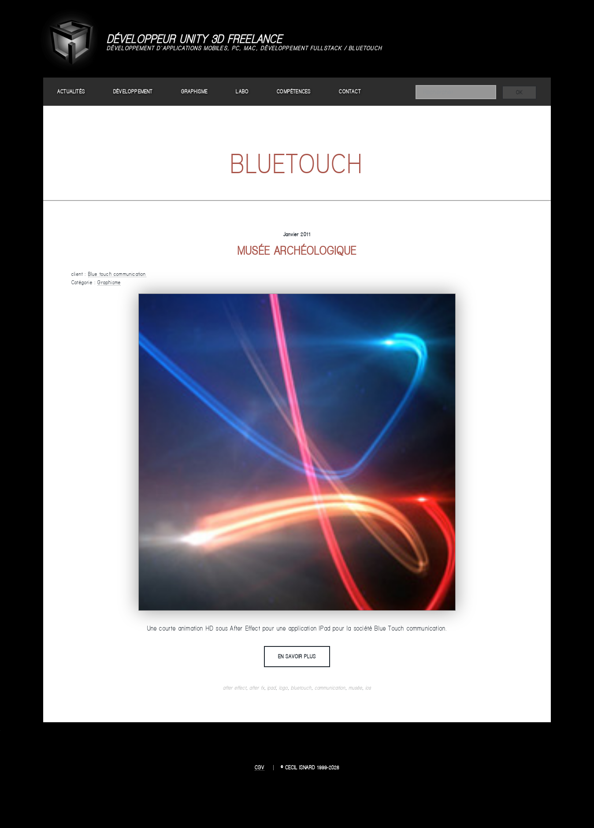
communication (330, 688)
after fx (256, 688)
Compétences (294, 91)
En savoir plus (297, 656)
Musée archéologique (297, 250)
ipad (271, 688)
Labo (242, 91)
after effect (234, 688)
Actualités (71, 91)
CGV (259, 767)
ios (368, 688)
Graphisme (194, 91)
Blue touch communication (117, 274)
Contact (349, 91)
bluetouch (301, 688)
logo (283, 688)
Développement (133, 91)
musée (355, 688)
